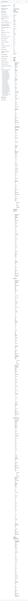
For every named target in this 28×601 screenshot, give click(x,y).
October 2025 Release (5, 77)
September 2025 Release (6, 78)
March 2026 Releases (5, 72)
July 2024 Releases (5, 93)
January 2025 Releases (5, 86)
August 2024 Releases (5, 92)
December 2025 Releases (6, 75)
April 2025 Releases (5, 83)
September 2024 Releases (6, 91)
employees (18, 207)
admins (17, 205)
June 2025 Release (5, 81)
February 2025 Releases (5, 85)
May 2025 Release (5, 82)
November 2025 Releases (6, 76)
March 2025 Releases (5, 84)
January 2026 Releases (5, 74)
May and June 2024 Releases (6, 94)
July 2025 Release (4, 80)
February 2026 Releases (5, 73)
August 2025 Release (5, 79)
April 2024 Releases (5, 95)
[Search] (21, 2)
